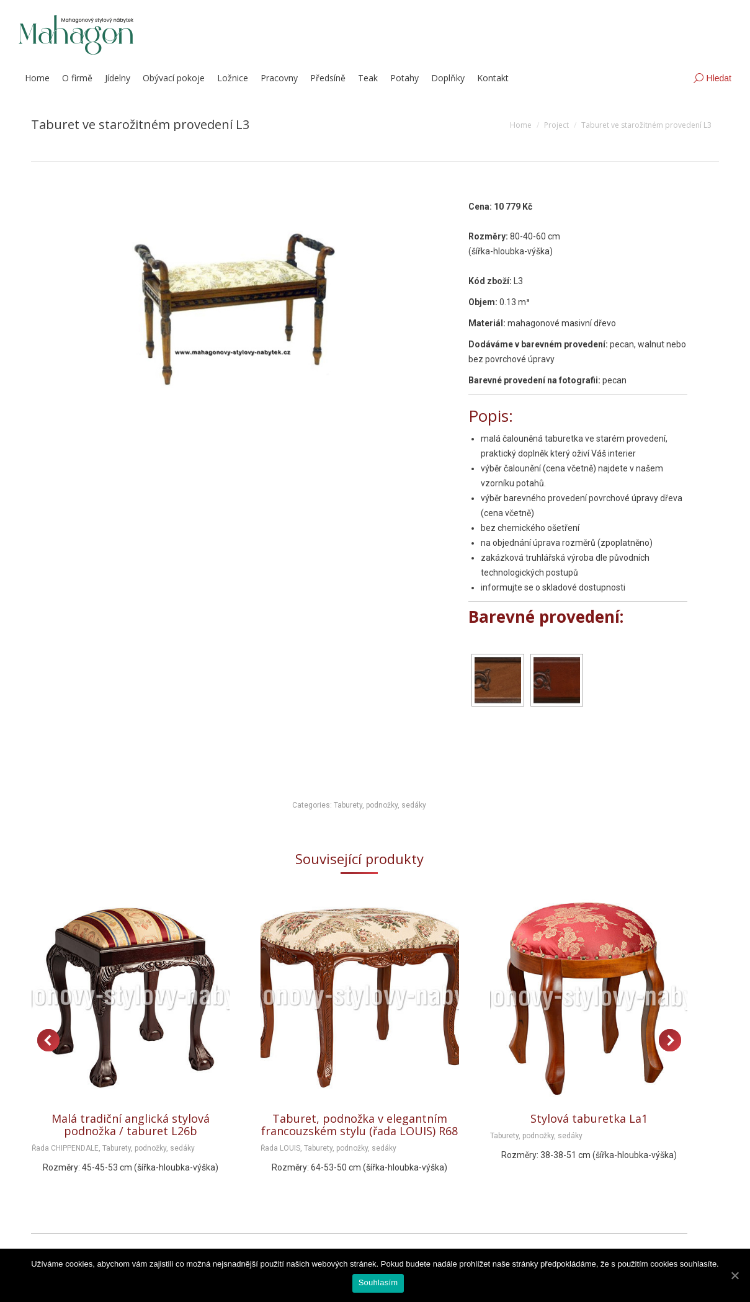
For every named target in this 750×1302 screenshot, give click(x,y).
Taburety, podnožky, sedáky (380, 805)
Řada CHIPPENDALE (65, 1148)
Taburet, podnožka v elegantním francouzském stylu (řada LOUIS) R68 (359, 1124)
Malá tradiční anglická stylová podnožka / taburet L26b (130, 1124)
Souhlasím (378, 1282)
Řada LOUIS (280, 1148)
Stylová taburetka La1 (589, 1118)
